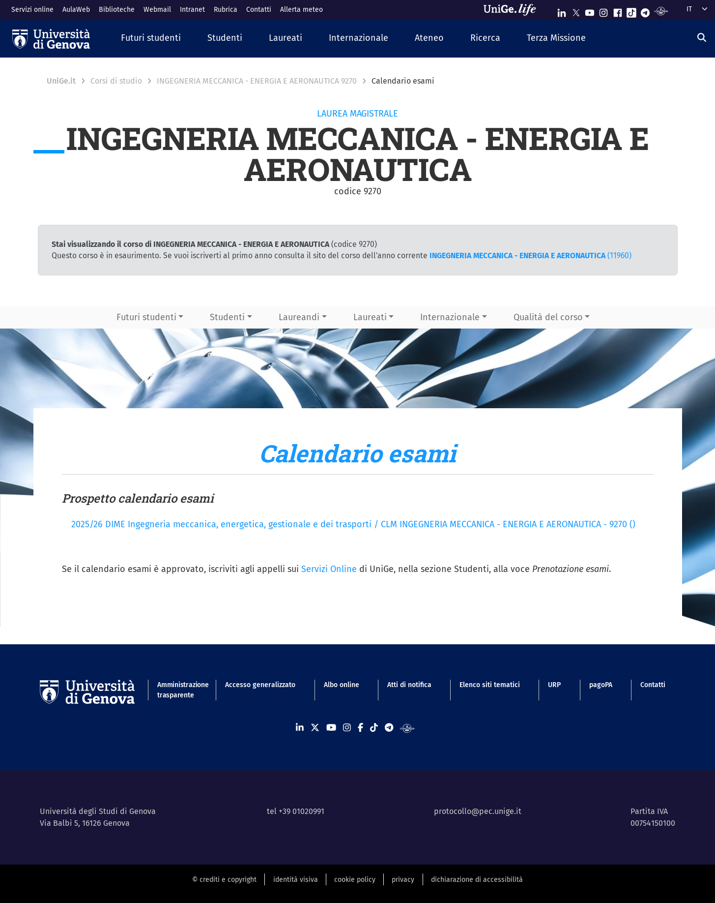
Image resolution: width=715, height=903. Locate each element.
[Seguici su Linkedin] (561, 10)
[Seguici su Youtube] (589, 10)
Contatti (258, 9)
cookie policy (354, 879)
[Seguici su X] (576, 10)
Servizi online (32, 9)
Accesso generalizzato (260, 685)
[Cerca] (701, 37)
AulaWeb (76, 9)
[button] (151, 38)
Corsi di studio (116, 81)
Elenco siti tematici (489, 685)
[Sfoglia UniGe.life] (513, 10)
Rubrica (225, 9)
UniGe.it (61, 81)
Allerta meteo (301, 9)
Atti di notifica (409, 685)
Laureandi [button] (299, 317)
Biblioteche (117, 9)
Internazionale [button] (450, 317)
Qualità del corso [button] (548, 317)
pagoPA (600, 685)
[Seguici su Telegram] (645, 10)
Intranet (192, 9)
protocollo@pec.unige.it (477, 811)
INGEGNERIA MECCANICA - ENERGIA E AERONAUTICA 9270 (257, 81)
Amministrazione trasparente (177, 690)
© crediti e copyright (224, 879)
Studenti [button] (227, 317)
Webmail (157, 9)
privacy (403, 879)
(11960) (530, 255)
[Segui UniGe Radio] (661, 10)
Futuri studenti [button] (146, 317)
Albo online (341, 685)
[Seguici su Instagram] (603, 10)
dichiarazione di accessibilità (477, 879)
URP (554, 685)
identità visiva (295, 879)
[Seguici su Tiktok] (631, 10)
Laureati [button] (370, 317)
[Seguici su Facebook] (617, 10)
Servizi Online (329, 569)
